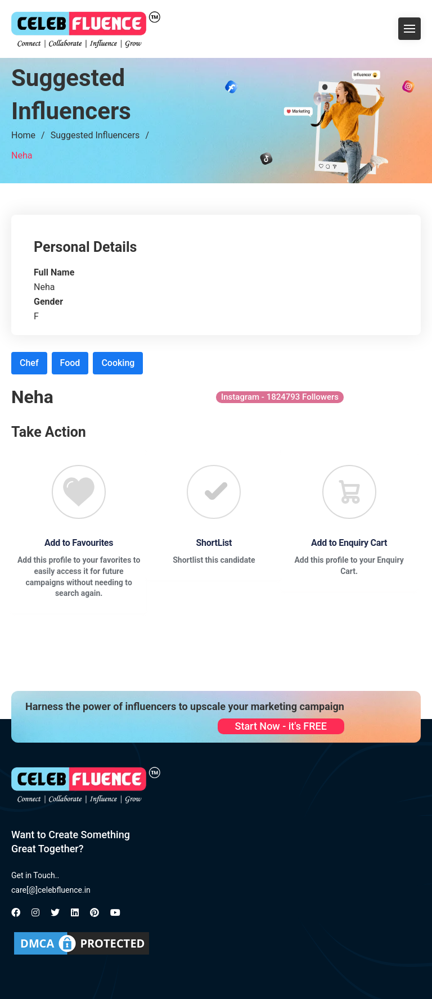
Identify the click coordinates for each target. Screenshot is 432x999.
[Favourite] (79, 492)
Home (23, 135)
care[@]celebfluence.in (51, 889)
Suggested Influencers (95, 135)
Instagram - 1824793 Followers (280, 397)
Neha (21, 155)
